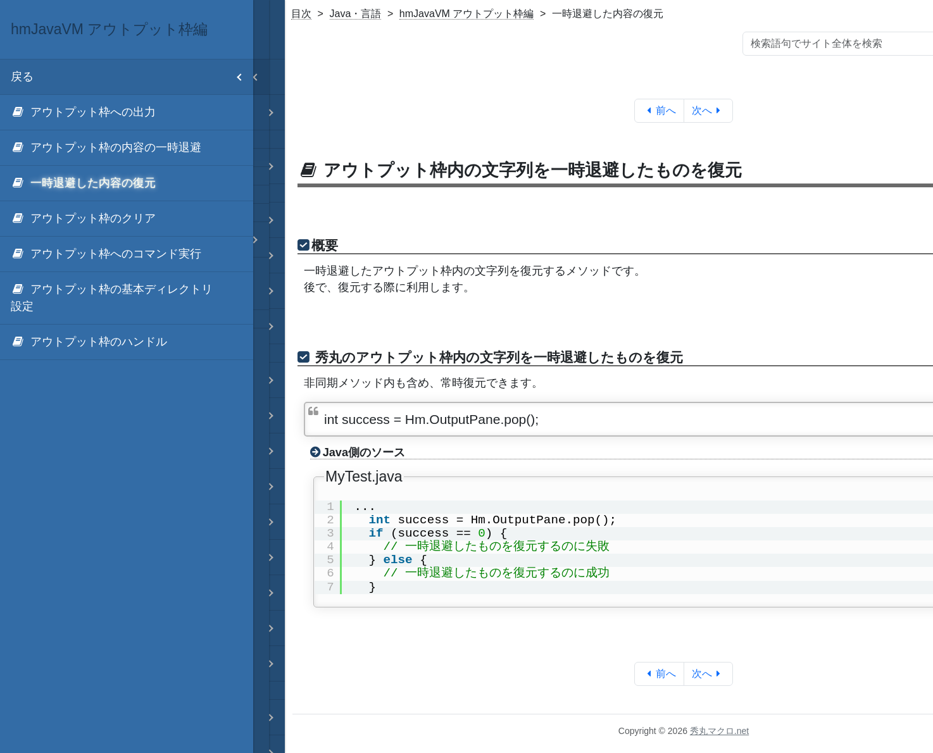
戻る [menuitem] (132, 76)
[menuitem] (126, 112)
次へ (708, 110)
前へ (659, 110)
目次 (301, 13)
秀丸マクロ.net (719, 731)
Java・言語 (356, 13)
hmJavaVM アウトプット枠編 (466, 13)
